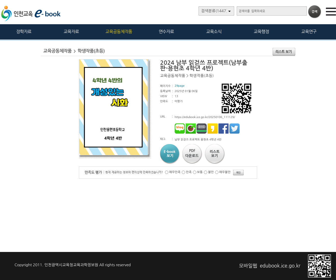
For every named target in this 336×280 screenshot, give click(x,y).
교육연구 (308, 31)
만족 (189, 172)
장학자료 (23, 31)
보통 (200, 172)
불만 (211, 172)
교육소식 (213, 31)
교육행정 (261, 31)
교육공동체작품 (118, 31)
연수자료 (166, 31)
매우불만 (225, 172)
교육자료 (71, 31)
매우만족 (174, 172)
